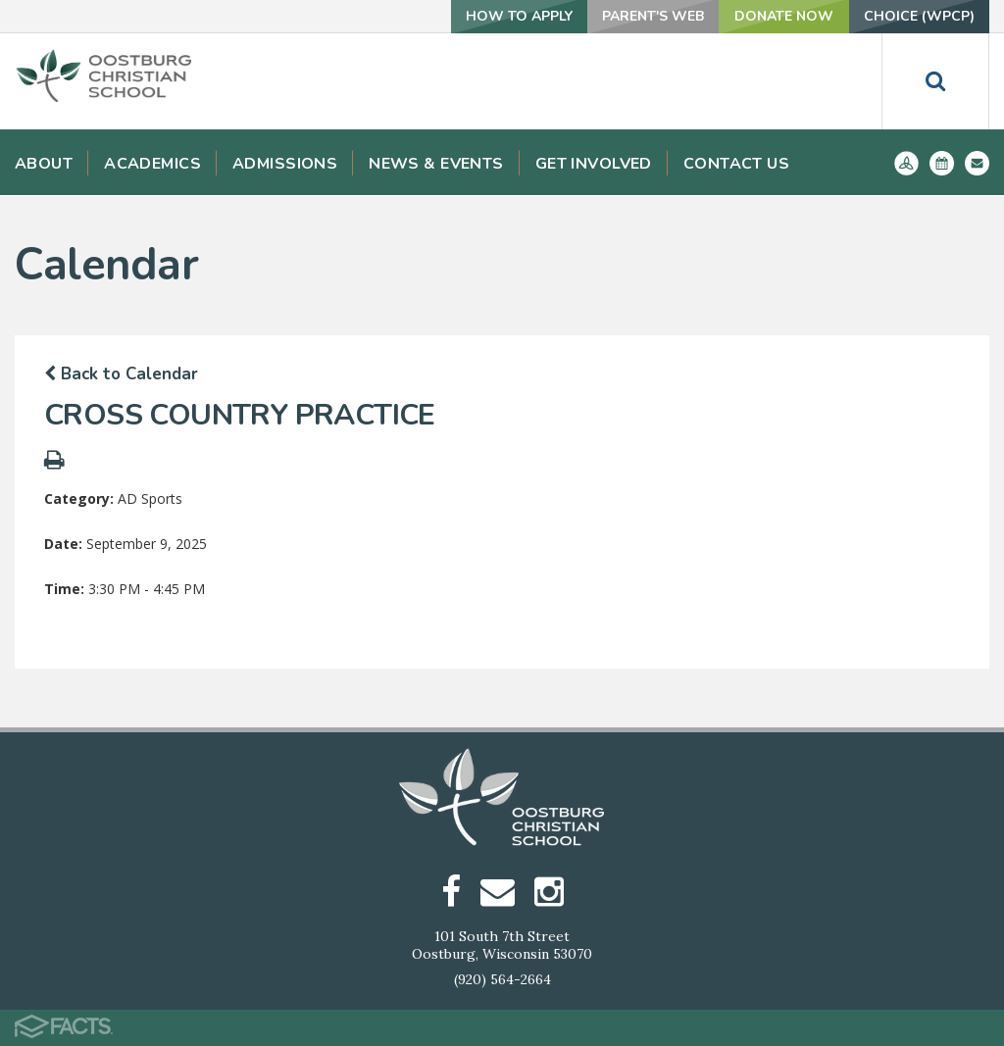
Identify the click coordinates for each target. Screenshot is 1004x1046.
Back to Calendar (121, 374)
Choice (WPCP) (919, 16)
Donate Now (783, 16)
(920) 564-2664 (502, 979)
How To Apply (519, 16)
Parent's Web (653, 16)
